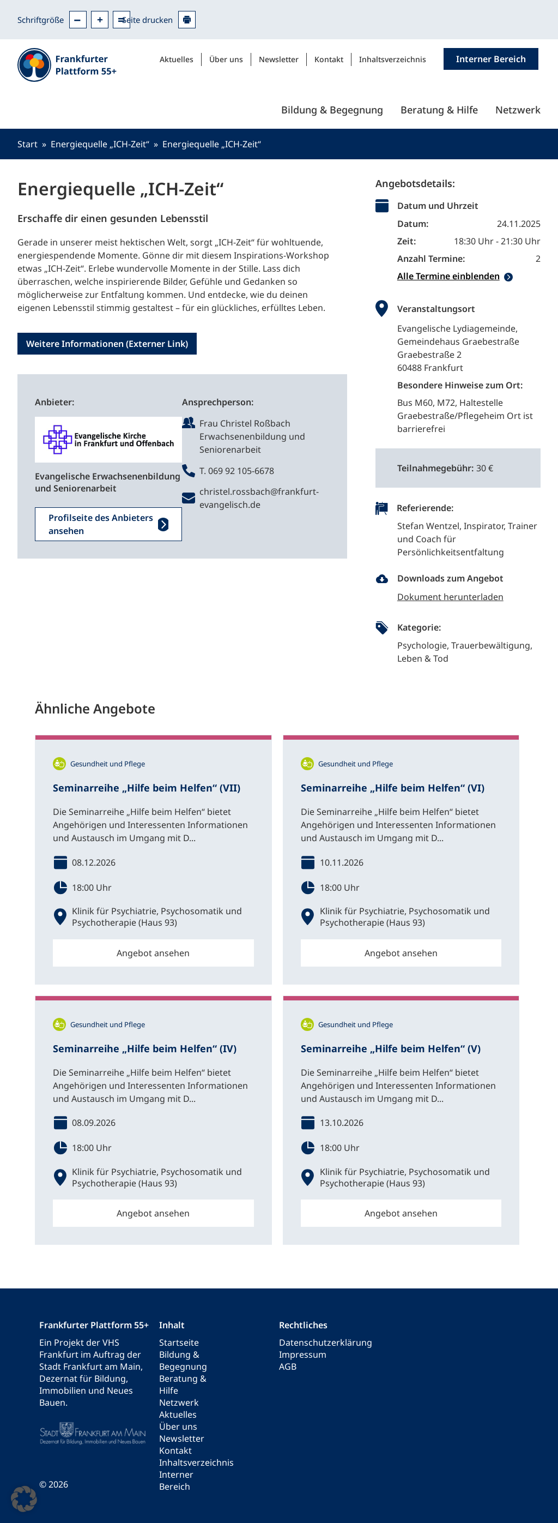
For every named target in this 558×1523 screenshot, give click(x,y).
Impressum (302, 1354)
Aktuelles (176, 59)
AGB (287, 1366)
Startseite (179, 1342)
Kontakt (328, 59)
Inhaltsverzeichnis (392, 59)
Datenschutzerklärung (325, 1342)
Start (27, 144)
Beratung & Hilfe (439, 109)
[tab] (469, 276)
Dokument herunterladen (450, 597)
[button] (24, 1499)
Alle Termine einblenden (448, 276)
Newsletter (279, 59)
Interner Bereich (176, 1480)
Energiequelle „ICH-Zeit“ (100, 144)
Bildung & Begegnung (332, 109)
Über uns (226, 59)
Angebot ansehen (153, 953)
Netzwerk (518, 109)
